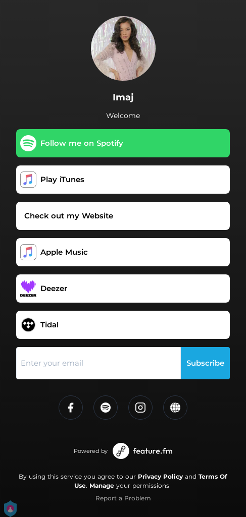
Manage (101, 485)
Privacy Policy (160, 476)
